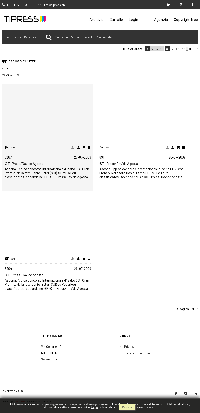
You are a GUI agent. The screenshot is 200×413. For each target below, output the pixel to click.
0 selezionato (133, 49)
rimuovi (127, 407)
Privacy (129, 346)
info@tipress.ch (54, 5)
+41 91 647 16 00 (18, 5)
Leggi (94, 407)
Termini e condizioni (137, 353)
